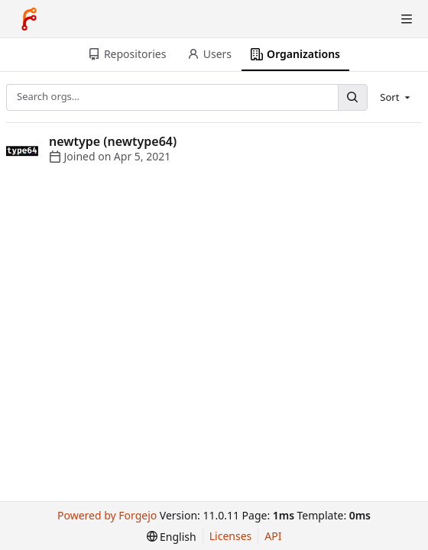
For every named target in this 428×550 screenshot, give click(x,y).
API (272, 536)
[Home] (29, 19)
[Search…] (352, 97)
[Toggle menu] (406, 19)
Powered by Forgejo (107, 515)
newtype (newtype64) (113, 141)
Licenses (230, 536)
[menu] (396, 97)
